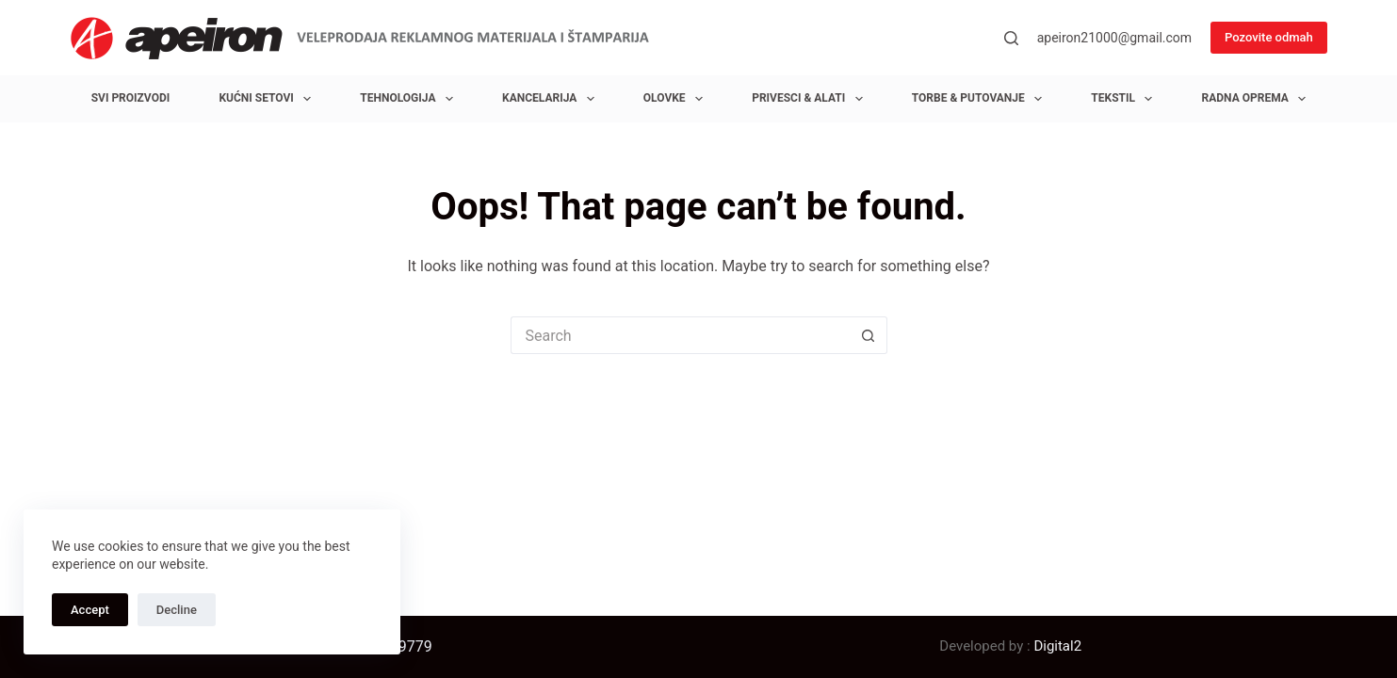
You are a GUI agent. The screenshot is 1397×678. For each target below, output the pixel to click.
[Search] (1011, 38)
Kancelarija (552, 99)
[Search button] (868, 335)
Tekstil (1125, 99)
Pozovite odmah (1269, 37)
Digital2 (1057, 646)
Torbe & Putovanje (980, 99)
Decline (176, 610)
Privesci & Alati (810, 99)
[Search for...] (680, 335)
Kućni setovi (268, 99)
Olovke (676, 99)
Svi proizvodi (131, 98)
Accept (90, 610)
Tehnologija (410, 99)
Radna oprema (1258, 99)
